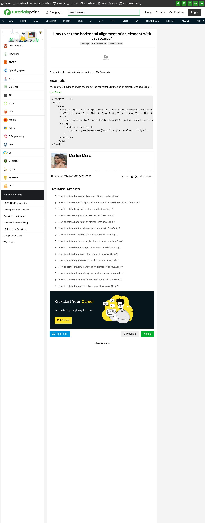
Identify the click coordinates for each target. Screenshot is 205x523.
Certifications (176, 12)
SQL (11, 21)
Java (80, 21)
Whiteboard (20, 3)
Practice (59, 3)
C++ (101, 21)
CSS (36, 21)
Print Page (59, 334)
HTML (23, 21)
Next (147, 334)
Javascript (51, 21)
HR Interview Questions (15, 229)
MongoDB (10, 161)
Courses (160, 12)
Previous (130, 334)
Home (6, 3)
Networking (11, 54)
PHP (113, 21)
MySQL (185, 21)
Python (66, 21)
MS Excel (10, 87)
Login (194, 12)
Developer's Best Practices (16, 209)
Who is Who (9, 242)
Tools (112, 3)
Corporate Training (130, 3)
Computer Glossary (13, 235)
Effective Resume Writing (16, 222)
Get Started (63, 320)
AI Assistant (88, 3)
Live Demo (55, 92)
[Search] (104, 12)
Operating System (14, 70)
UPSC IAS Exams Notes (15, 203)
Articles (72, 3)
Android (9, 120)
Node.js (170, 21)
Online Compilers (40, 3)
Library (148, 12)
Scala (125, 21)
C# (136, 21)
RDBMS (10, 62)
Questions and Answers (15, 216)
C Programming (13, 136)
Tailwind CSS (152, 21)
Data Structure (13, 45)
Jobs (102, 3)
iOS (7, 95)
